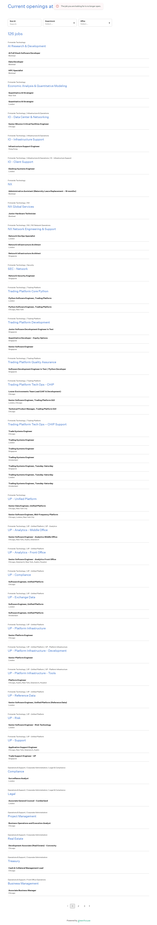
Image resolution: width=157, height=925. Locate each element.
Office (82, 21)
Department (50, 21)
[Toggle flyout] (74, 23)
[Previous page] (67, 906)
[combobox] (45, 24)
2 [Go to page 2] (78, 906)
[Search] (24, 24)
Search (13, 21)
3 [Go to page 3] (84, 906)
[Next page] (89, 906)
